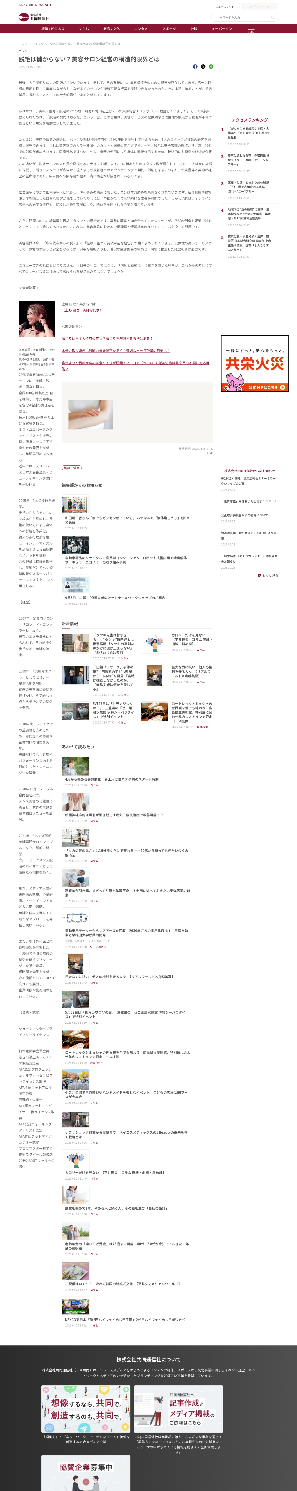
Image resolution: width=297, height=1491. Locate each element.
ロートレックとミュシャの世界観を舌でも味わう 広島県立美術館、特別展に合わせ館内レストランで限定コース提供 (192, 662)
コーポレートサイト (260, 6)
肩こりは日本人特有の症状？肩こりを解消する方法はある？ (107, 338)
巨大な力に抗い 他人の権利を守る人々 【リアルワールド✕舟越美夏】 (192, 621)
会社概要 (145, 1441)
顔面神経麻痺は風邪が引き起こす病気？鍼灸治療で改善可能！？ (137, 730)
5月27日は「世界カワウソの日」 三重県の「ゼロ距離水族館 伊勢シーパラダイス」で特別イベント (113, 660)
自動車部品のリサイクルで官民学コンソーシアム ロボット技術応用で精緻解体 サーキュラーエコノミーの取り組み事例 (150, 520)
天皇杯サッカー (109, 1422)
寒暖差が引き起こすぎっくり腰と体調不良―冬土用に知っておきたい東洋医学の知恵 (150, 775)
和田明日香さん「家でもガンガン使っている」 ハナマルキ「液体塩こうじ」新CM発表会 (150, 499)
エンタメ (141, 28)
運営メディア (148, 1434)
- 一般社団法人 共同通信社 (206, 1428)
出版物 (143, 1422)
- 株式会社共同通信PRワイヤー (209, 1435)
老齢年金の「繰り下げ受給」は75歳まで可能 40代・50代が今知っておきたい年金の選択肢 (150, 973)
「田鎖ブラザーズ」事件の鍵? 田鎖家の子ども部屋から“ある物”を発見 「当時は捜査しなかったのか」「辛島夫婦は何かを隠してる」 (113, 627)
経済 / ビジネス (52, 28)
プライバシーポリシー (154, 1428)
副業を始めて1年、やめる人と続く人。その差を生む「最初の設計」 (140, 950)
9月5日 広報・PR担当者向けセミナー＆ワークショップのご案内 (138, 540)
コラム (23, 51)
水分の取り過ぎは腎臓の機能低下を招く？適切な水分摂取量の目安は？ (116, 350)
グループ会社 (198, 1422)
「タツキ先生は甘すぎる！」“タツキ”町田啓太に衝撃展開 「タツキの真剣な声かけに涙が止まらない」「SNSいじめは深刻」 (113, 593)
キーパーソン (222, 28)
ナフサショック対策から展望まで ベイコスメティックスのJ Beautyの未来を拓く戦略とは (149, 908)
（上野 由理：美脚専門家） (82, 310)
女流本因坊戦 (107, 1453)
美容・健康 (72, 468)
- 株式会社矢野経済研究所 (206, 1441)
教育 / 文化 (112, 28)
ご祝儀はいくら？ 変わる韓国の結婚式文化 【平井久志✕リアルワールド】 (146, 993)
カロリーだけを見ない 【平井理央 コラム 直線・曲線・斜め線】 (192, 589)
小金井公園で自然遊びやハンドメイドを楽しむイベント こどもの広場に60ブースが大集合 (149, 887)
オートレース (107, 1428)
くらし (84, 28)
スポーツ (169, 28)
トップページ (28, 1422)
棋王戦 (102, 1447)
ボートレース (107, 1441)
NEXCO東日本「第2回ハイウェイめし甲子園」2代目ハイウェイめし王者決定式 (148, 1015)
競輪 (101, 1434)
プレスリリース (68, 1460)
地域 (194, 28)
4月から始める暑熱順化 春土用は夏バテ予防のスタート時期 (135, 708)
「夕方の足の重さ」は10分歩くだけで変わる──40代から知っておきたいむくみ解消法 (149, 753)
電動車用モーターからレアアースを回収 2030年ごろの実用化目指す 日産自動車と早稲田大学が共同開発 (149, 797)
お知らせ (25, 1428)
